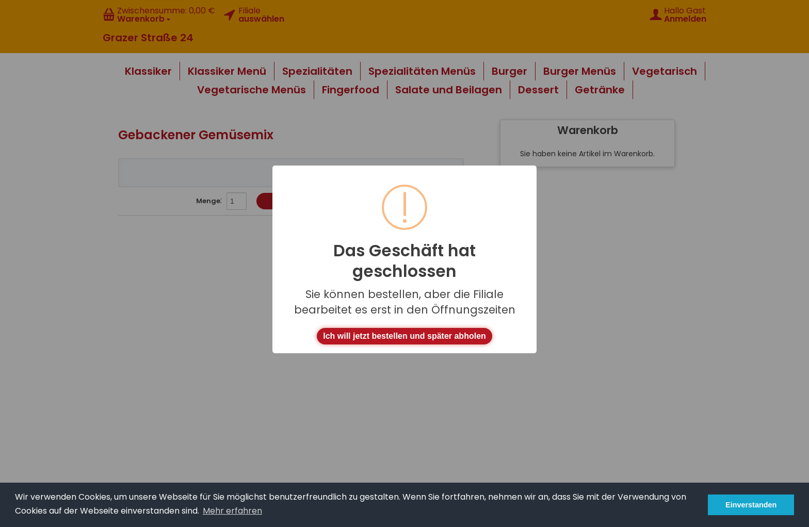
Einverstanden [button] (750, 505)
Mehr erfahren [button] (232, 511)
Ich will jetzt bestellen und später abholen (404, 336)
